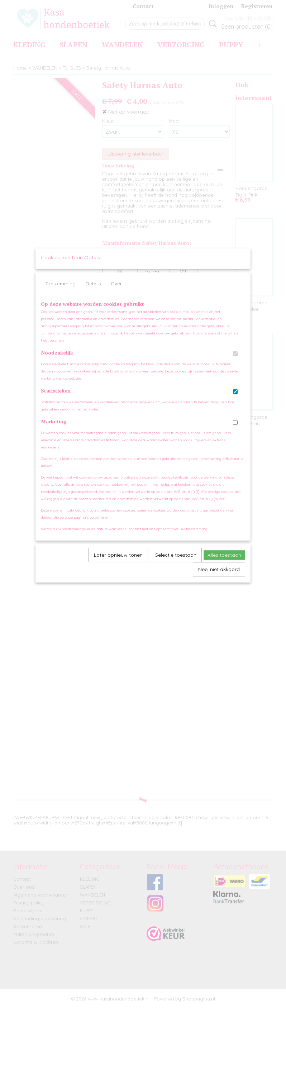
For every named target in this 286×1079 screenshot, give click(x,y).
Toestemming (61, 290)
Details (93, 290)
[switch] (235, 360)
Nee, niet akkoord (219, 576)
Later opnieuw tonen (118, 561)
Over (116, 290)
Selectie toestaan (175, 561)
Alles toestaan (224, 561)
